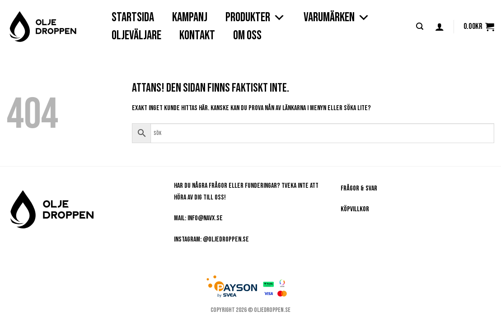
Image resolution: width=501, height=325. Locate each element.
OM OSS (247, 35)
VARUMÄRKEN (337, 18)
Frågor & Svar (359, 188)
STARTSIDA (133, 17)
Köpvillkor (355, 209)
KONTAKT (197, 35)
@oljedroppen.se (226, 239)
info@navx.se (205, 218)
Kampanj (189, 17)
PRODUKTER (255, 18)
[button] (419, 26)
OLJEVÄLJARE (136, 35)
